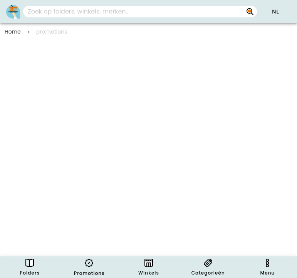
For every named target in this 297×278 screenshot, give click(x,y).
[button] (275, 12)
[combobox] (140, 11)
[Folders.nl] (13, 12)
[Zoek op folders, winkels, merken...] (250, 11)
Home (13, 32)
